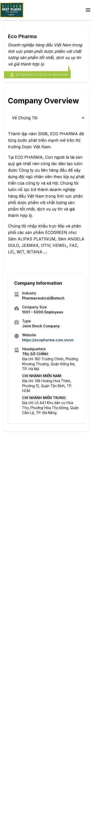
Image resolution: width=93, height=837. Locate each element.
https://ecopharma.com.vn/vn (48, 340)
